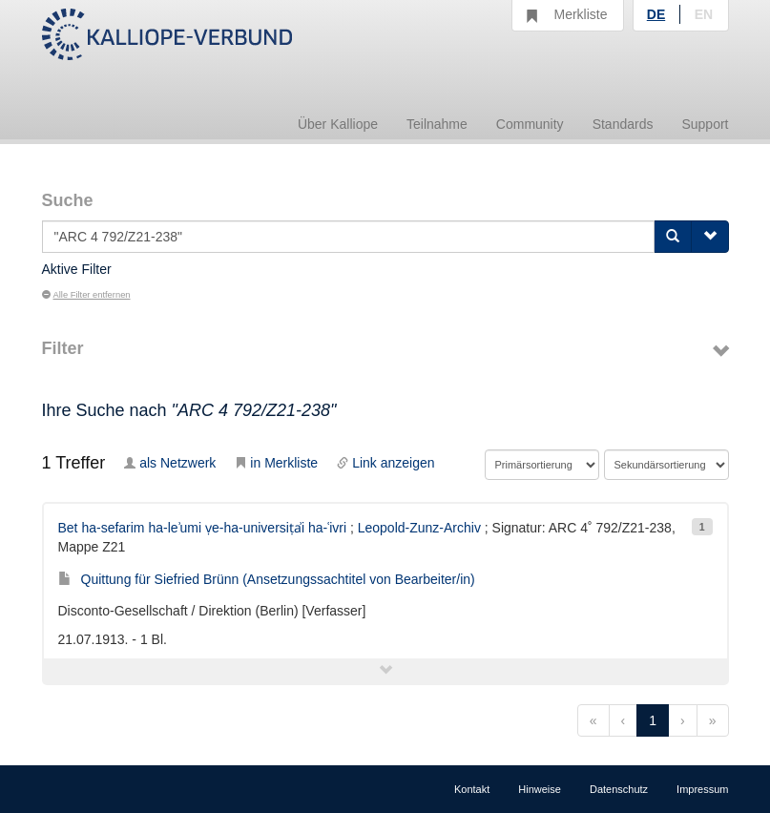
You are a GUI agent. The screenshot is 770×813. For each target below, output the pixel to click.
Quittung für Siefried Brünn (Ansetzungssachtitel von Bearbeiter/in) (266, 579)
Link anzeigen (385, 462)
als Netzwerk (170, 462)
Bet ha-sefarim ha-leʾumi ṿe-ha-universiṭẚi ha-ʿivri (202, 527)
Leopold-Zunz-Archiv (419, 527)
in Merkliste (276, 462)
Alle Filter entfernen (86, 295)
